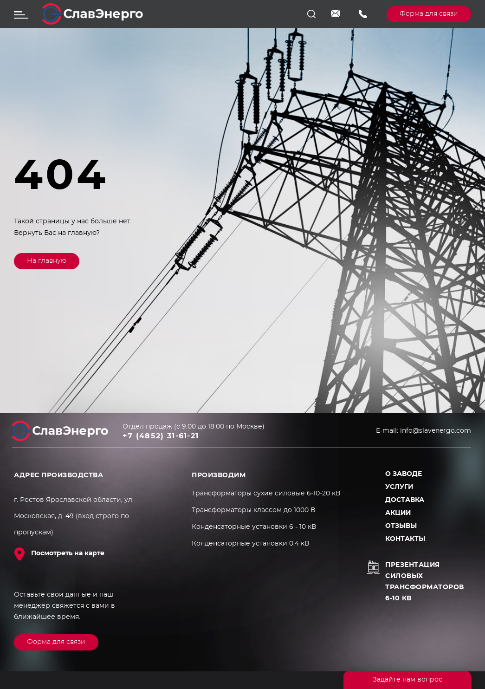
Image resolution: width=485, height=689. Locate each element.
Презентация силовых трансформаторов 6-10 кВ (424, 582)
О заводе (403, 474)
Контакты (405, 539)
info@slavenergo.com (338, 14)
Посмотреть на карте (67, 553)
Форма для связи (429, 14)
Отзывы (401, 526)
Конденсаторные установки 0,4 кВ (250, 543)
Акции (398, 513)
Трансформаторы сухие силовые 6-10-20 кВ (266, 493)
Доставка (404, 500)
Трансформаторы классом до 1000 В (253, 510)
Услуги (399, 487)
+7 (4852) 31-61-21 (366, 14)
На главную (46, 261)
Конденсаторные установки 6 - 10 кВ (254, 527)
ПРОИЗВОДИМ (219, 475)
